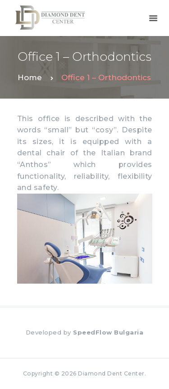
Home (30, 77)
